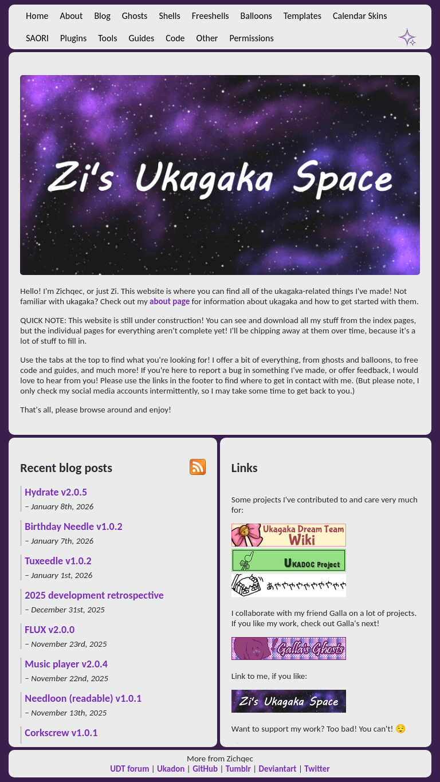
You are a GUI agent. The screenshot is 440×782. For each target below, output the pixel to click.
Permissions (251, 38)
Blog (102, 15)
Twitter (316, 769)
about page (170, 301)
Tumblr (238, 769)
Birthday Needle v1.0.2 (73, 526)
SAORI (37, 38)
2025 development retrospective (94, 595)
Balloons (256, 15)
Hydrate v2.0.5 (56, 492)
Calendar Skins (360, 15)
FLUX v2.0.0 (49, 629)
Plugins (73, 38)
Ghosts (135, 15)
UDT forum (129, 769)
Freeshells (210, 15)
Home (37, 15)
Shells (169, 15)
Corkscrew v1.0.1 (61, 732)
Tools (107, 38)
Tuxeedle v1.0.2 (58, 561)
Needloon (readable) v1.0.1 (83, 698)
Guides (141, 38)
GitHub (205, 769)
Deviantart (278, 769)
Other (207, 38)
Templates (302, 15)
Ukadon (170, 769)
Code (175, 38)
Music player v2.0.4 (66, 664)
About (71, 15)
